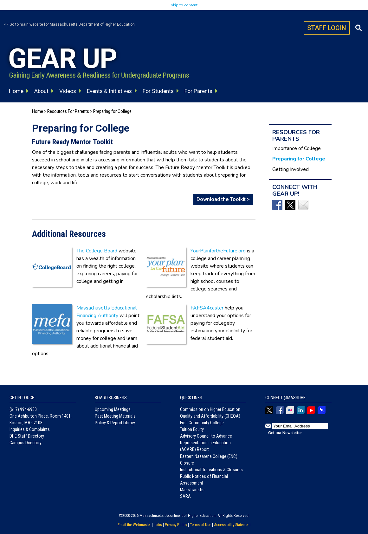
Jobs (158, 524)
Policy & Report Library (115, 422)
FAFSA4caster (206, 307)
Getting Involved (290, 169)
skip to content (184, 5)
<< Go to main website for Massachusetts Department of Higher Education (69, 24)
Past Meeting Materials (115, 416)
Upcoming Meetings (113, 409)
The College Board (96, 250)
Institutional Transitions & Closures (211, 469)
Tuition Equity (192, 429)
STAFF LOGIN (326, 28)
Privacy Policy (176, 524)
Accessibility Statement (232, 524)
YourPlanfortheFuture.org (218, 250)
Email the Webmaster (134, 524)
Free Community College (202, 422)
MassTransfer (192, 489)
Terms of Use (200, 524)
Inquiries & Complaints (30, 429)
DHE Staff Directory (27, 436)
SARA (185, 496)
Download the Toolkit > (223, 199)
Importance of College (296, 148)
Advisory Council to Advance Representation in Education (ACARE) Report (206, 442)
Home (37, 111)
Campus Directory (26, 442)
